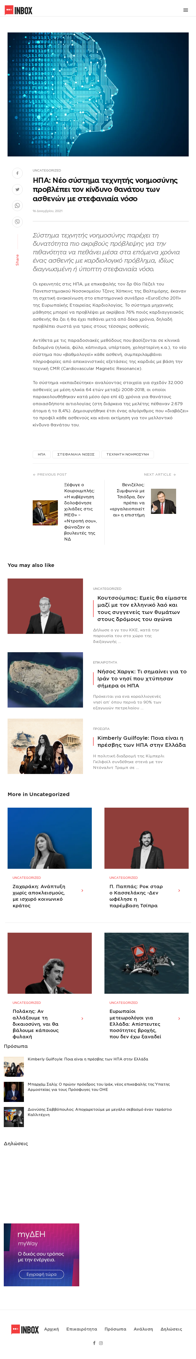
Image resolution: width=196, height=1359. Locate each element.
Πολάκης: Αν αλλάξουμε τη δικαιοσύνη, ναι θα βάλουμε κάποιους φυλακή (36, 1030)
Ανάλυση (143, 1332)
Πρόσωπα (101, 729)
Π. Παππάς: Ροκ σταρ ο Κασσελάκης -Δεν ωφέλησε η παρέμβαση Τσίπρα (136, 899)
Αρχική (51, 1332)
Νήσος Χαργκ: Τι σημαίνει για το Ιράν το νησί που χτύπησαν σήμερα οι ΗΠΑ (142, 679)
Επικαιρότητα (105, 662)
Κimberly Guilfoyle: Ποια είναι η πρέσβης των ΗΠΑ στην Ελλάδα (141, 741)
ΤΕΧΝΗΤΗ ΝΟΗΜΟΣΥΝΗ (127, 454)
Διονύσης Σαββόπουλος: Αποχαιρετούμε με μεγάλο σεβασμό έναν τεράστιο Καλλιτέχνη (100, 1118)
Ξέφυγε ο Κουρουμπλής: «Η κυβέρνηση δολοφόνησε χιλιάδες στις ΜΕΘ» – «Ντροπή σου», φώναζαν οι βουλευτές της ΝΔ (80, 512)
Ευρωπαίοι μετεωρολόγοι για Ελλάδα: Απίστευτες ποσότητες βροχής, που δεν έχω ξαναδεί (135, 1030)
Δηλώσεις (171, 1332)
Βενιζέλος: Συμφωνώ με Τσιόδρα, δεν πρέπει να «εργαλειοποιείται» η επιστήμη (127, 499)
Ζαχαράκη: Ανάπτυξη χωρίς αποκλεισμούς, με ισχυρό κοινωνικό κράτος (39, 899)
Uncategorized (47, 170)
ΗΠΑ (42, 454)
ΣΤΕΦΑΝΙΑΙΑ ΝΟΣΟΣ (76, 454)
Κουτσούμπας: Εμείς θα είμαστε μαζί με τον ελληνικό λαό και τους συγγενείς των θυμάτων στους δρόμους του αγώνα (142, 608)
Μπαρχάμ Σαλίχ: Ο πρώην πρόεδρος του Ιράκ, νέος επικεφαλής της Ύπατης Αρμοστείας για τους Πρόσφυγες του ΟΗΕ (99, 1093)
